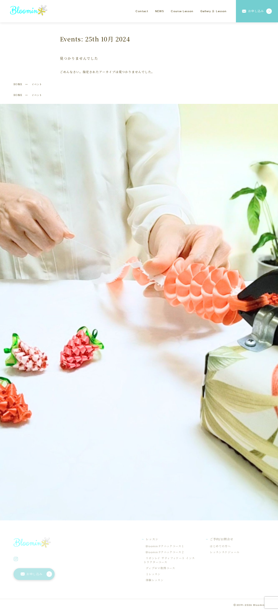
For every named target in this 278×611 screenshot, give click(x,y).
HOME (18, 84)
